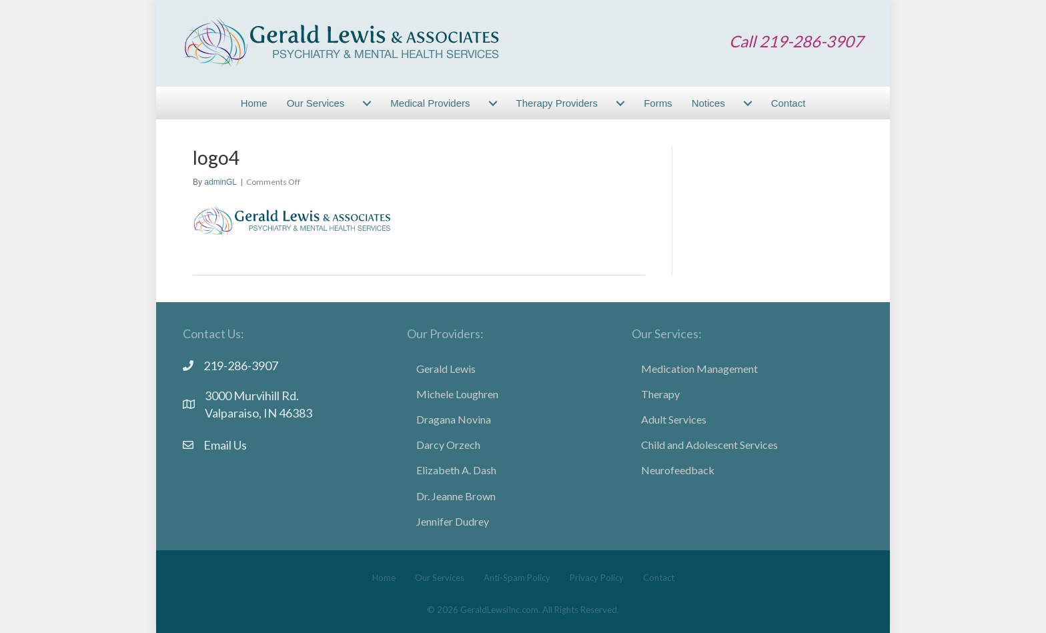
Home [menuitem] (254, 103)
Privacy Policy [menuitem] (597, 577)
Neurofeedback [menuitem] (677, 470)
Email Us (225, 445)
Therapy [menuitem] (660, 394)
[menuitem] (367, 103)
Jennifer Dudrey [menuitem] (452, 521)
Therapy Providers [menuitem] (557, 103)
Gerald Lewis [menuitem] (446, 368)
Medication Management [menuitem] (699, 368)
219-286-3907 (240, 365)
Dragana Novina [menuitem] (453, 419)
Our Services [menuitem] (316, 103)
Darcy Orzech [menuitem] (448, 444)
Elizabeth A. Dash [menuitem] (456, 470)
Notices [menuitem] (708, 103)
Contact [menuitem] (788, 103)
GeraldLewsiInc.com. (500, 609)
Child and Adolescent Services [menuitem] (709, 444)
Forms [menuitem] (658, 103)
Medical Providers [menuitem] (430, 103)
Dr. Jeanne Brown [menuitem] (456, 496)
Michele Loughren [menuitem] (457, 394)
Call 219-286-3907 (796, 41)
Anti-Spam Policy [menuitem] (517, 577)
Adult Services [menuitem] (673, 419)
